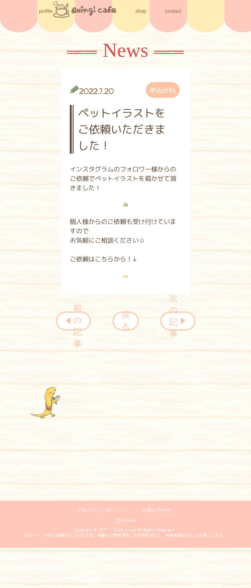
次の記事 (178, 321)
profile (46, 11)
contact (173, 11)
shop (140, 10)
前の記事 (73, 321)
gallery (78, 11)
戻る (125, 321)
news (110, 11)
